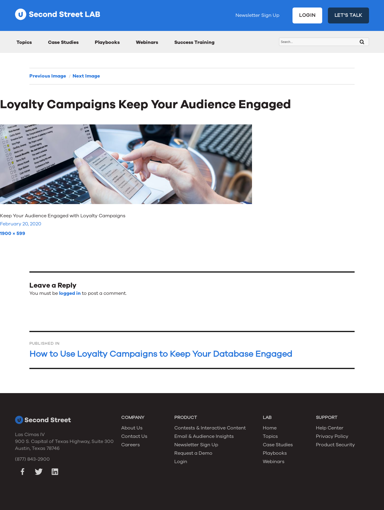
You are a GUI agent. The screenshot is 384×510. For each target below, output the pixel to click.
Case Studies (63, 42)
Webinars (147, 42)
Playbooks (107, 42)
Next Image (86, 76)
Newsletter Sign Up (257, 15)
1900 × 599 (12, 233)
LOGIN (307, 15)
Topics (24, 42)
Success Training (194, 42)
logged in (70, 293)
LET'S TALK (348, 15)
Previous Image (47, 76)
